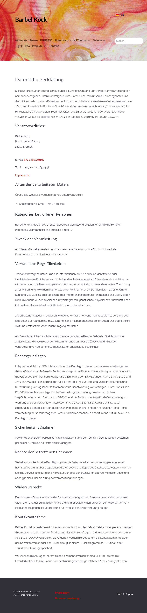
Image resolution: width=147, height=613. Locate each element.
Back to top (125, 594)
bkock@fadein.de (34, 159)
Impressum (22, 175)
